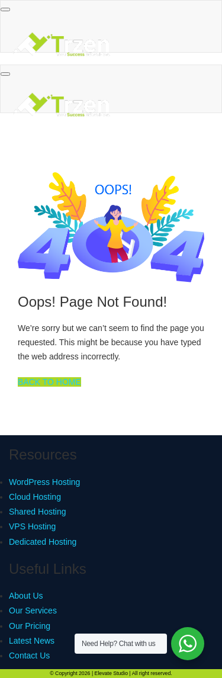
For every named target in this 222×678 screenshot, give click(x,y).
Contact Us (29, 655)
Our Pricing (29, 626)
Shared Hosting (37, 511)
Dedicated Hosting (42, 542)
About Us (26, 595)
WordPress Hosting (44, 482)
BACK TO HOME (49, 382)
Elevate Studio (111, 673)
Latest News (31, 640)
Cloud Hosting (35, 497)
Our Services (33, 610)
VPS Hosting (32, 526)
